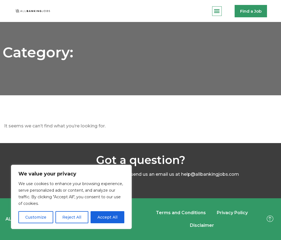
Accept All (107, 217)
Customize (35, 217)
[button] (217, 11)
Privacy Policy (232, 212)
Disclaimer (202, 225)
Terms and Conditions (181, 212)
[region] (71, 197)
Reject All (71, 217)
